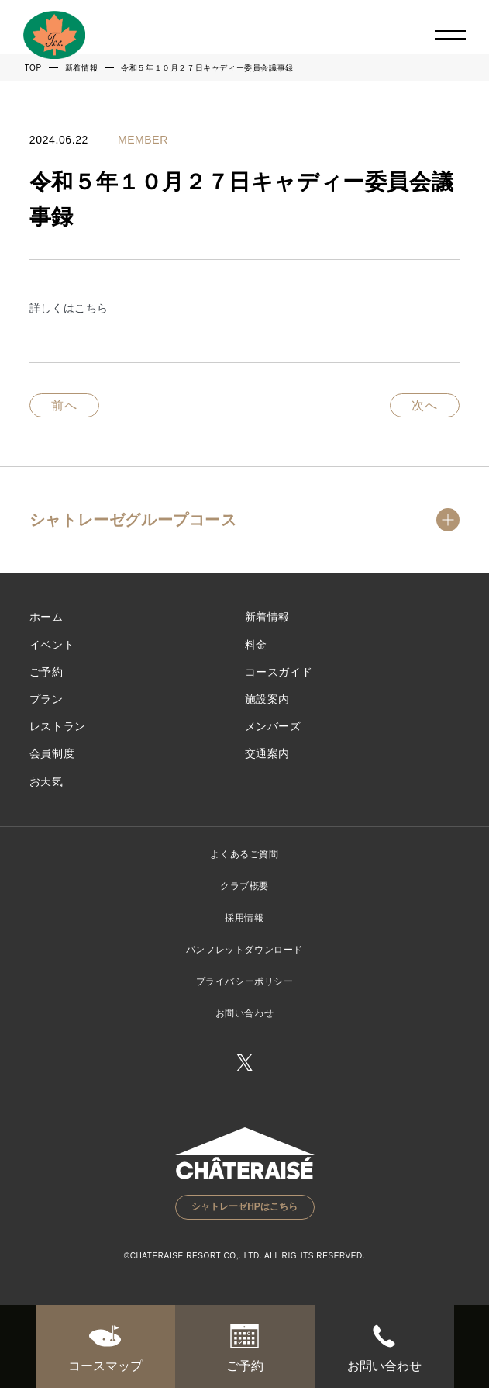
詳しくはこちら (68, 308)
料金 (256, 645)
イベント (51, 645)
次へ (425, 405)
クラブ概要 (244, 886)
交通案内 (267, 753)
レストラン (57, 726)
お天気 (46, 781)
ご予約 (46, 672)
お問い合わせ (244, 1013)
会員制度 (51, 753)
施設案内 (267, 699)
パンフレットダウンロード (244, 949)
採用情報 (244, 917)
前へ (64, 405)
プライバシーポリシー (245, 981)
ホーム (46, 617)
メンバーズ (273, 726)
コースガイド (279, 672)
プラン (46, 699)
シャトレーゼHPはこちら (244, 1206)
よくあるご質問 (244, 854)
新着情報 (267, 617)
